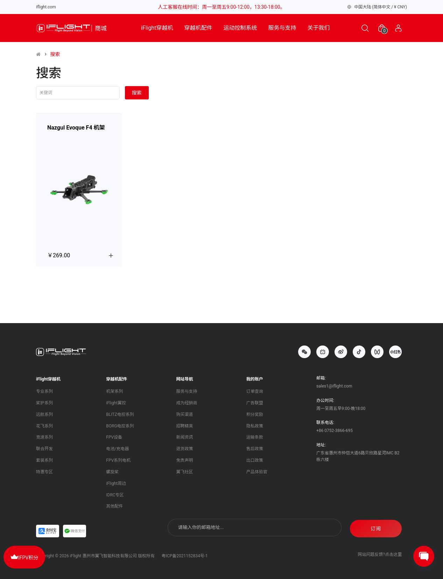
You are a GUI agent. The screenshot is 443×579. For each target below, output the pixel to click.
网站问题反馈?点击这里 (380, 551)
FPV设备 (114, 436)
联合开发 (44, 447)
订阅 (376, 526)
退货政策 (184, 447)
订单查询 (254, 390)
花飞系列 (44, 424)
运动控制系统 (240, 28)
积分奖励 (254, 413)
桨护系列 (44, 401)
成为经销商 (186, 401)
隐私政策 (254, 424)
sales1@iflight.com (334, 384)
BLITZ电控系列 (120, 413)
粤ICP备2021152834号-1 (185, 553)
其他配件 (114, 505)
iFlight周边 (116, 482)
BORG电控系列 (120, 424)
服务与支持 (282, 28)
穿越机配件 (198, 28)
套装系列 (44, 459)
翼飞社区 (184, 470)
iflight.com (46, 7)
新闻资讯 (184, 436)
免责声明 (184, 459)
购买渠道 (184, 413)
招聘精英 (184, 424)
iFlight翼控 (116, 401)
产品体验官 (256, 470)
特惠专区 (44, 470)
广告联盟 (254, 401)
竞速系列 (44, 436)
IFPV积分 (24, 556)
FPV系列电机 (118, 459)
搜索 (55, 54)
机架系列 (114, 390)
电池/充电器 (117, 447)
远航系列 (44, 413)
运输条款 (254, 436)
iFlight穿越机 (157, 28)
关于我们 (319, 28)
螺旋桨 (112, 470)
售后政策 (254, 447)
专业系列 (44, 390)
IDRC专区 (115, 493)
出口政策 (254, 459)
